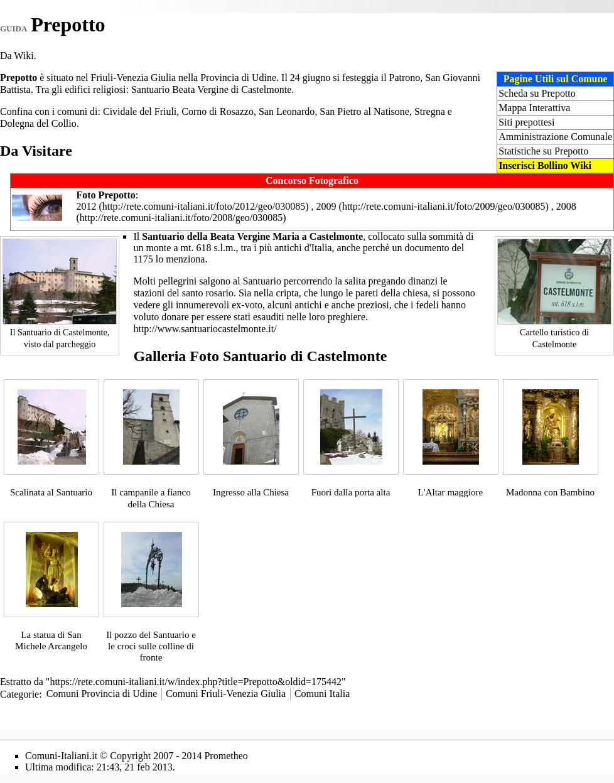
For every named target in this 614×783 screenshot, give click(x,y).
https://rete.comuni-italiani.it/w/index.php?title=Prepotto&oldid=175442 (196, 681)
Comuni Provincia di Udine (101, 693)
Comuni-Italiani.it (61, 755)
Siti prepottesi (526, 122)
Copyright (130, 755)
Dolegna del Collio (38, 123)
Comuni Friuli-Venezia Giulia (226, 693)
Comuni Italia (322, 693)
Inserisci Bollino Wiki (544, 165)
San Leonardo (287, 111)
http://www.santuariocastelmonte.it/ (204, 328)
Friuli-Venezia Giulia (133, 77)
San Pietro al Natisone (364, 111)
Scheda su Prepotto (537, 93)
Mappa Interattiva (534, 107)
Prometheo (225, 755)
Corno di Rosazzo (217, 111)
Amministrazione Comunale (555, 136)
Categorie (19, 693)
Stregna (429, 111)
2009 (326, 206)
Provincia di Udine (238, 77)
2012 (86, 206)
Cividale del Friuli (139, 111)
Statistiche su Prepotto (543, 151)
